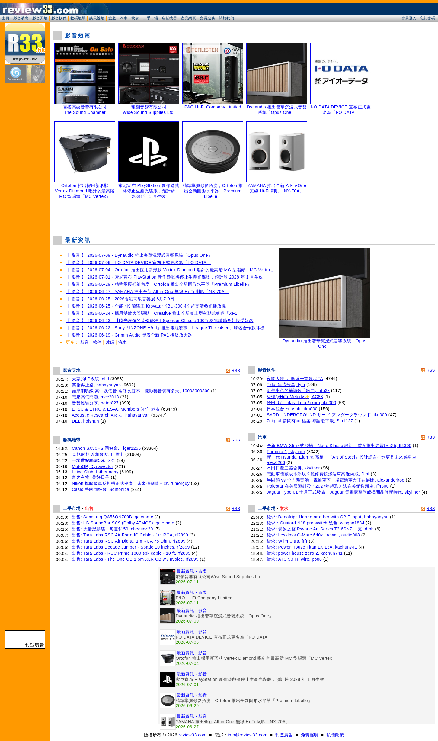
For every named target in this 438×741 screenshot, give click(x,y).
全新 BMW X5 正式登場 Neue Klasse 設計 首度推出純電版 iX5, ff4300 (339, 445)
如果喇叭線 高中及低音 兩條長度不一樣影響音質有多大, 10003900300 (141, 390)
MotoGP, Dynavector (92, 466)
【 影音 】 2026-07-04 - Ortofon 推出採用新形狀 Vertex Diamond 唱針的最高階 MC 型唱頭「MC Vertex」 (170, 269)
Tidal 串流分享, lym (286, 384)
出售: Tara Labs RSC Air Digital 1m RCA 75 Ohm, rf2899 (128, 541)
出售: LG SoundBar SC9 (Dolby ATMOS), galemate (123, 522)
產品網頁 (188, 18)
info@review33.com (247, 735)
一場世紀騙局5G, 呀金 (93, 460)
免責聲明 (309, 735)
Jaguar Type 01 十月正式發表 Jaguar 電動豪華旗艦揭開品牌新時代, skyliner (343, 492)
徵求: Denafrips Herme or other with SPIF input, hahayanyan (328, 516)
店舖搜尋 (169, 18)
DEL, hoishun (85, 421)
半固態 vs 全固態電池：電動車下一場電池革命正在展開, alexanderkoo (335, 480)
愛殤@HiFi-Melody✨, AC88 (295, 396)
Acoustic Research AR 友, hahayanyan (111, 415)
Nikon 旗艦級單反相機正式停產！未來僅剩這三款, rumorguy (131, 483)
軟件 (97, 342)
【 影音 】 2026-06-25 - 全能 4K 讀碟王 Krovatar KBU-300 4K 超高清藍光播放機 (146, 306)
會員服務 (207, 18)
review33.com (192, 735)
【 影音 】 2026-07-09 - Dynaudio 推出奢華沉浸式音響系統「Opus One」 (139, 255)
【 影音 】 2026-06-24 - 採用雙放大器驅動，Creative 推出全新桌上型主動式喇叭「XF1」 (154, 313)
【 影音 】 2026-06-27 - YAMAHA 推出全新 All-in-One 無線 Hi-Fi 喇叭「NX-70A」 (147, 291)
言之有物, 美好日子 (91, 477)
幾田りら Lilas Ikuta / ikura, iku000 (301, 402)
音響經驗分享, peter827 (95, 403)
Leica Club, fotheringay (95, 471)
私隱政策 (335, 735)
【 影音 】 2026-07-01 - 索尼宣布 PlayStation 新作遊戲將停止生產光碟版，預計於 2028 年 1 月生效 (164, 277)
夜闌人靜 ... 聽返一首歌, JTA (295, 378)
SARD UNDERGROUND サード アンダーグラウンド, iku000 (327, 414)
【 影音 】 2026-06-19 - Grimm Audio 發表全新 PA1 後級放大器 (129, 335)
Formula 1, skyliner (286, 451)
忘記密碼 (427, 18)
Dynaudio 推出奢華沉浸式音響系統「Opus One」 (324, 341)
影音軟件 (58, 18)
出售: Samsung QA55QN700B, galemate (112, 516)
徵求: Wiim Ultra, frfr (287, 541)
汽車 (123, 18)
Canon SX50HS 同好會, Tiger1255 (106, 448)
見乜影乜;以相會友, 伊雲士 (98, 454)
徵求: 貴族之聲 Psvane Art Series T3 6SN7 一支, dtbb (320, 529)
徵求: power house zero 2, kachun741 (305, 553)
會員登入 (409, 18)
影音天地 (39, 18)
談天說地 (96, 18)
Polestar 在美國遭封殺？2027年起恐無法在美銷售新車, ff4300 (328, 486)
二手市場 (150, 18)
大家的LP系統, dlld (90, 378)
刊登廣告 (284, 735)
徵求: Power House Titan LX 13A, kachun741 (312, 547)
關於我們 (226, 18)
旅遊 (112, 18)
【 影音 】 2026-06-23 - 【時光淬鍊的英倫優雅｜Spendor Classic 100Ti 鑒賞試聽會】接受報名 (159, 320)
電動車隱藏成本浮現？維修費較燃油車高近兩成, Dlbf (318, 474)
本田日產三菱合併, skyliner (293, 468)
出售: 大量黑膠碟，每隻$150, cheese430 (112, 529)
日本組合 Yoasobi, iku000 (292, 408)
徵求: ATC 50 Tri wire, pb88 (294, 559)
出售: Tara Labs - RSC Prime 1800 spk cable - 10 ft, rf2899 (131, 553)
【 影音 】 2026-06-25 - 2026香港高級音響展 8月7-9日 (120, 298)
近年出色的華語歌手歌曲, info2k (298, 390)
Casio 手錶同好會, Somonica (100, 489)
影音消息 (20, 18)
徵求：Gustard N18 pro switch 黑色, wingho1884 (315, 522)
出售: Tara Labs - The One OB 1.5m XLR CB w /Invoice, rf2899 (135, 559)
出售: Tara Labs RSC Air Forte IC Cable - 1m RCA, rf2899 (130, 535)
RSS (236, 370)
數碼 (110, 342)
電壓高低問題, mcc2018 (95, 397)
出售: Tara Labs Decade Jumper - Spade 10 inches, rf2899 (131, 547)
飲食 (135, 18)
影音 (84, 342)
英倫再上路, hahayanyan (96, 384)
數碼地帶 (77, 18)
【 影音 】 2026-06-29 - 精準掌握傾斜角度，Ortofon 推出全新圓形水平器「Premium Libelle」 (158, 284)
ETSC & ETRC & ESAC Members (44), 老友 (116, 409)
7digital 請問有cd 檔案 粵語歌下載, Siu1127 (310, 420)
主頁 (5, 18)
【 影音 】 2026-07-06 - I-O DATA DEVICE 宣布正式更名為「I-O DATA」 (138, 262)
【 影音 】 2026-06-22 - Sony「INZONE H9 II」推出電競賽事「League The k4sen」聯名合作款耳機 (165, 327)
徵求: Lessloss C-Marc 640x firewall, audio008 (313, 535)
